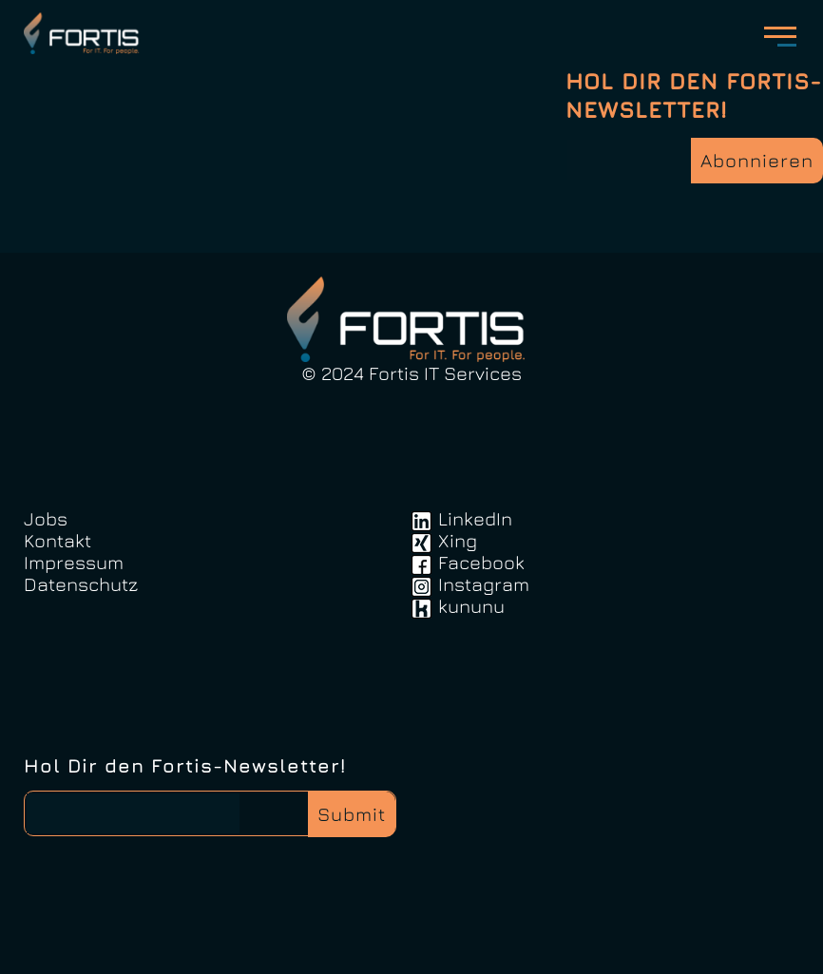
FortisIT (84, 33)
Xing (457, 540)
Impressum (74, 562)
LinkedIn (475, 518)
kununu (471, 606)
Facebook (481, 562)
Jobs (45, 518)
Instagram (483, 584)
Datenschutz (81, 584)
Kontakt (57, 540)
